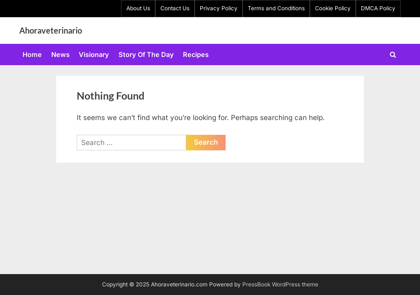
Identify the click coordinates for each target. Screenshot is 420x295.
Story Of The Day (146, 54)
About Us (138, 8)
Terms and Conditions (276, 8)
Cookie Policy (333, 8)
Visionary (94, 54)
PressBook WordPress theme (280, 284)
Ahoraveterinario (50, 30)
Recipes (196, 54)
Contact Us (174, 8)
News (60, 54)
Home (32, 54)
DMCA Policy (378, 8)
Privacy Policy (218, 8)
